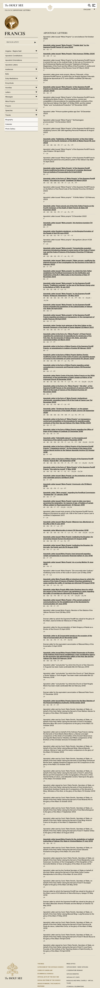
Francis (8, 10)
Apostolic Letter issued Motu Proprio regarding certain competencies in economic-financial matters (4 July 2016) (68, 555)
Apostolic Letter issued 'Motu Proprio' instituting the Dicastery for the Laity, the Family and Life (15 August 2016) (68, 546)
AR (44, 145)
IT (44, 41)
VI (72, 235)
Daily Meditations (11, 78)
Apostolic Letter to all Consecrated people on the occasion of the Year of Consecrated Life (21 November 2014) (67, 637)
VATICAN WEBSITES (73, 974)
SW (80, 442)
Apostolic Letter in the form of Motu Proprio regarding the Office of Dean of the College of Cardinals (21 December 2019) (68, 430)
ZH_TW (46, 300)
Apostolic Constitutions (13, 56)
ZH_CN (88, 298)
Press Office (71, 963)
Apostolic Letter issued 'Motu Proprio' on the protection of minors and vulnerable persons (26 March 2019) (68, 477)
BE (44, 235)
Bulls (7, 74)
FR (44, 116)
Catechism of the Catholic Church (50, 967)
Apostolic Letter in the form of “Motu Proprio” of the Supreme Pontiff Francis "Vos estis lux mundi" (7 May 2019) (69, 468)
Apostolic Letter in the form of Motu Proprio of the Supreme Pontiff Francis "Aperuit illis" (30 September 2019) (68, 460)
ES (48, 49)
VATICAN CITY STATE (73, 977)
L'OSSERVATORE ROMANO (75, 970)
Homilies (8, 88)
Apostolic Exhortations (13, 60)
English (87, 9)
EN (44, 49)
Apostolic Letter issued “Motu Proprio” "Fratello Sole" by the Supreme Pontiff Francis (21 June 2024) (66, 46)
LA (55, 56)
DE (48, 145)
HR (48, 56)
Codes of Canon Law (45, 970)
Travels (8, 115)
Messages (9, 97)
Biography (21, 42)
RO (80, 298)
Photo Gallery (10, 129)
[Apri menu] (93, 5)
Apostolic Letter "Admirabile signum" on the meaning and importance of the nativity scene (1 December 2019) (65, 439)
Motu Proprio (10, 101)
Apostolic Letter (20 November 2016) (65, 530)
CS (48, 183)
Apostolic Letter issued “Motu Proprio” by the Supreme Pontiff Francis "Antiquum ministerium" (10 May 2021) (66, 295)
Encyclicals (9, 83)
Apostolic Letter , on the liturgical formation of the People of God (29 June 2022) (68, 232)
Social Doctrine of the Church (49, 980)
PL (69, 145)
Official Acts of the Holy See (48, 977)
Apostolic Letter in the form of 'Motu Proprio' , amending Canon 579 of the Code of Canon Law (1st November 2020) (67, 400)
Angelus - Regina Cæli (13, 51)
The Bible (41, 963)
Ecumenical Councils (45, 973)
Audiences (9, 69)
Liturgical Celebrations (75, 986)
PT (72, 145)
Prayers (8, 106)
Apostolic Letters (11, 65)
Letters (7, 92)
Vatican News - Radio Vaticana (77, 967)
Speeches (8, 110)
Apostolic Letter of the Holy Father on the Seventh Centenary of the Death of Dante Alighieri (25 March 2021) (68, 326)
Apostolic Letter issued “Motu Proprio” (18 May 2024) (69, 54)
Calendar (8, 124)
